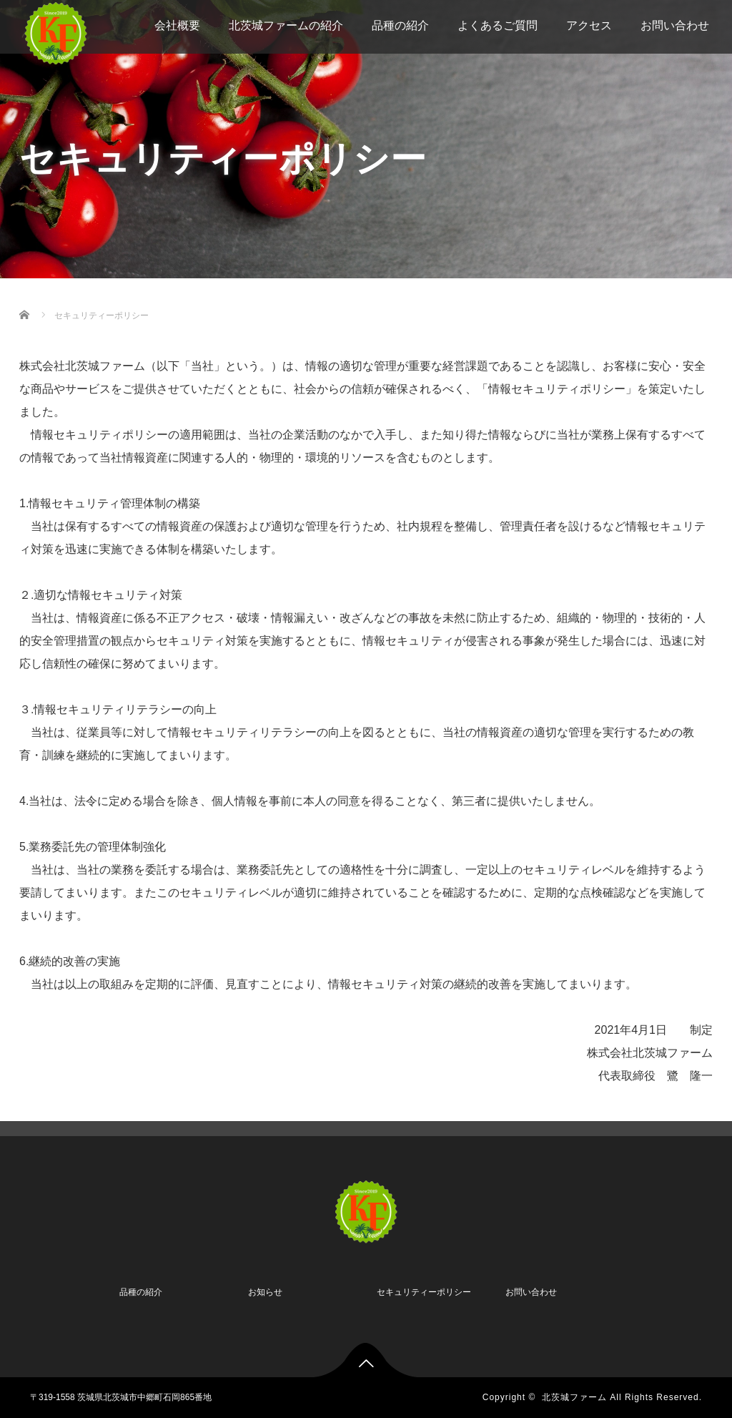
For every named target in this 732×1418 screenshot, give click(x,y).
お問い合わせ (674, 25)
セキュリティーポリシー (424, 1292)
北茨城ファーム (574, 1397)
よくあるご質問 (498, 25)
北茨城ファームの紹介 (286, 25)
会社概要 (177, 25)
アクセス (589, 25)
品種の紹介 (400, 25)
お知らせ (265, 1292)
